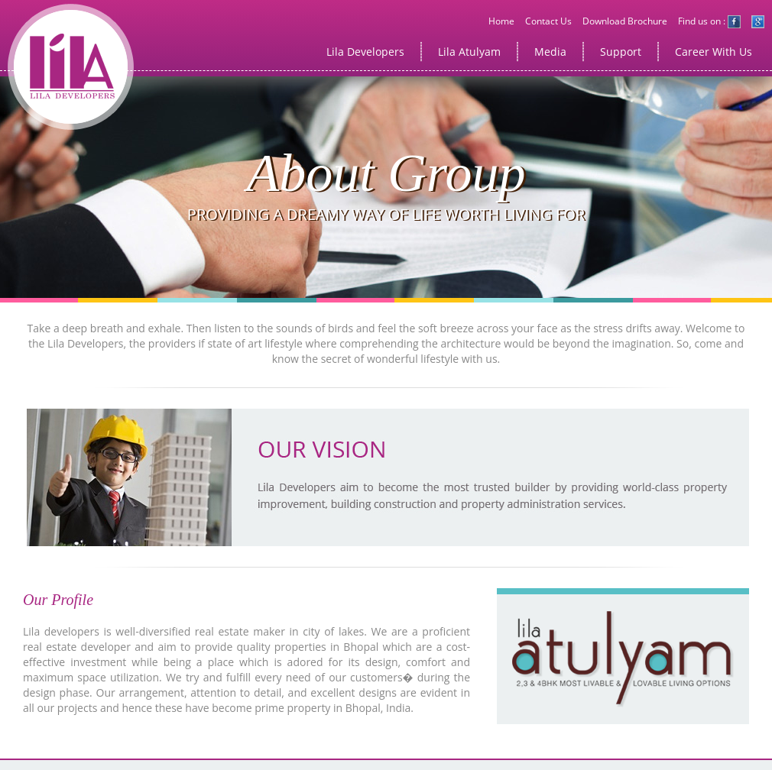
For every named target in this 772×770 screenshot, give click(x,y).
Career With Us (713, 51)
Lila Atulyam (469, 51)
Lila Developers (365, 51)
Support (620, 51)
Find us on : (709, 21)
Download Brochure (624, 21)
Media (550, 51)
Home (501, 21)
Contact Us (548, 21)
